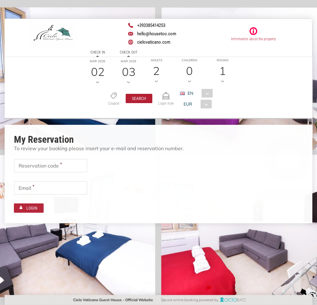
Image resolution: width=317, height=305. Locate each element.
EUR (187, 104)
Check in (97, 52)
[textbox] (50, 165)
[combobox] (198, 93)
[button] (138, 98)
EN (190, 93)
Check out (128, 52)
